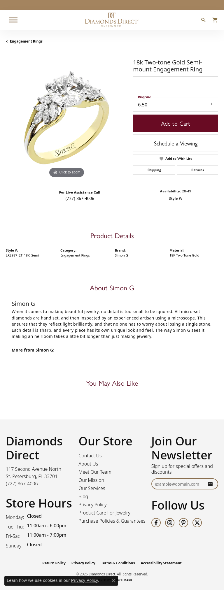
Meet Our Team (94, 472)
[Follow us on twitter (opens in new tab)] (197, 522)
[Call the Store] (22, 483)
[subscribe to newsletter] (210, 484)
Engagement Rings (26, 41)
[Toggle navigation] (13, 20)
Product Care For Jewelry (104, 513)
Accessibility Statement (161, 563)
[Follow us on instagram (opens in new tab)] (169, 522)
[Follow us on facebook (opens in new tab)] (156, 522)
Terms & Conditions (118, 563)
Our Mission (91, 480)
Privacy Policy (92, 504)
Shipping (154, 170)
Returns (197, 170)
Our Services (91, 488)
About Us (88, 464)
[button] (203, 20)
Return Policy (54, 563)
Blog (83, 496)
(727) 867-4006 (79, 198)
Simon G (121, 255)
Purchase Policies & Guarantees (111, 521)
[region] (66, 118)
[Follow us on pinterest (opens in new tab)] (183, 522)
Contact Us (90, 455)
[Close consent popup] (113, 580)
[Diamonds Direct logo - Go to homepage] (112, 20)
